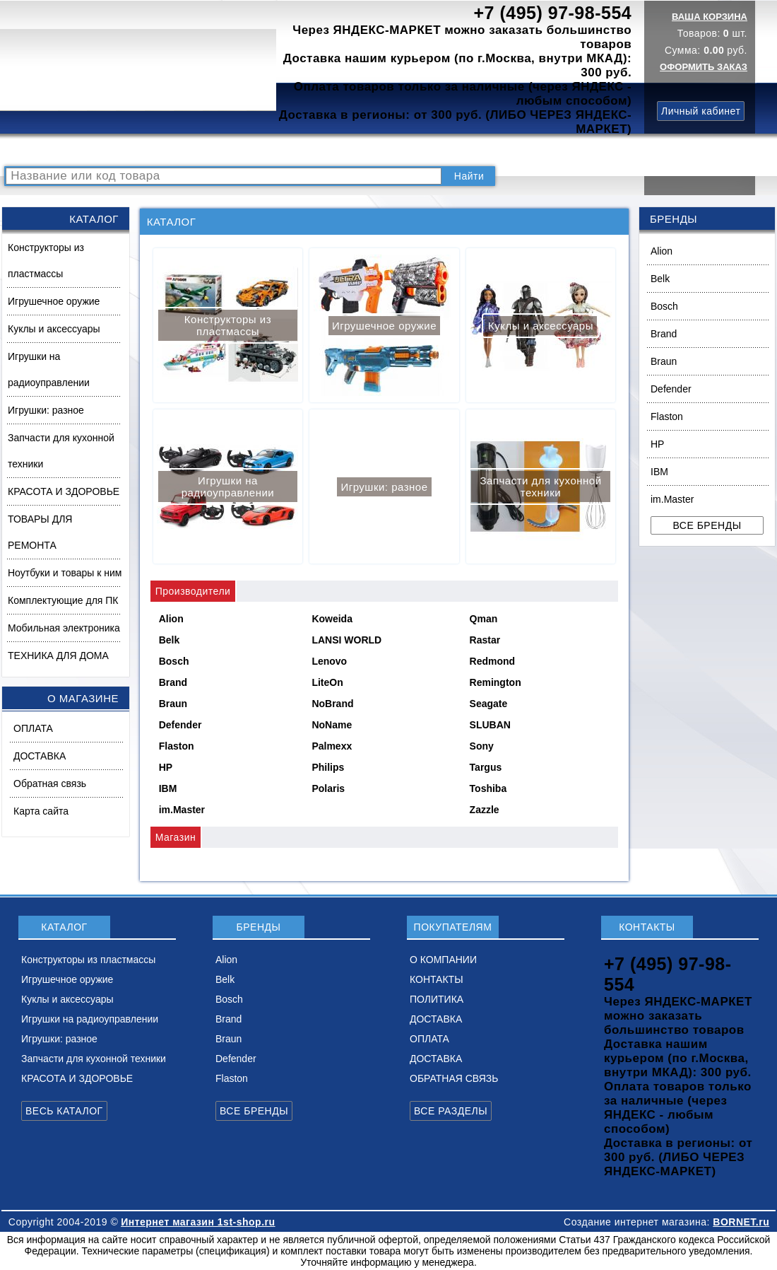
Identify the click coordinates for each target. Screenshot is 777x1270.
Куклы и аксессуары (54, 328)
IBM (659, 471)
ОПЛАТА (33, 728)
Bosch (664, 306)
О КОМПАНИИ (317, 150)
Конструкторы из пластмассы (46, 260)
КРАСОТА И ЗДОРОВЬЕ (63, 491)
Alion (661, 251)
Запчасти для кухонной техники (61, 451)
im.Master (672, 499)
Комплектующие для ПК (63, 600)
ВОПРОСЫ (179, 150)
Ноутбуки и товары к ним (64, 572)
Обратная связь (49, 783)
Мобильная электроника (64, 628)
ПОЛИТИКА (461, 150)
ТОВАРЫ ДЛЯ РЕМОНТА (40, 532)
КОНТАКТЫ (392, 150)
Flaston (667, 416)
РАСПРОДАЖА (45, 150)
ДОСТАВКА (529, 150)
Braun (664, 361)
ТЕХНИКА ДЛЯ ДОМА (58, 655)
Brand (664, 333)
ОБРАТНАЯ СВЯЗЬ (454, 1078)
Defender (671, 389)
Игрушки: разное (46, 410)
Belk (660, 278)
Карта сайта (41, 811)
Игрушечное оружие (54, 301)
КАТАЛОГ (117, 150)
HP (657, 444)
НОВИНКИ (244, 150)
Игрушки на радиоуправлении (49, 369)
